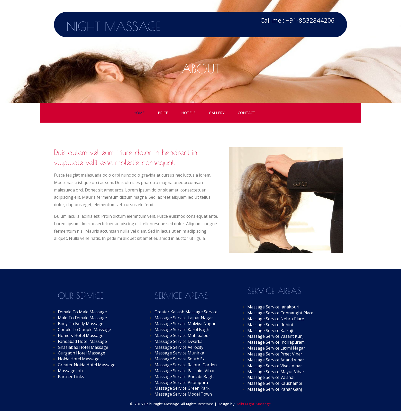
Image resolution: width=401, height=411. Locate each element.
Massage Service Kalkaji (270, 330)
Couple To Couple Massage (84, 329)
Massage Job (70, 370)
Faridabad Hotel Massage (82, 341)
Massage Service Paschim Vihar (184, 370)
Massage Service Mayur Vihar (275, 372)
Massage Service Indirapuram (276, 342)
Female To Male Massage (82, 312)
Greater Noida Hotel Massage (86, 365)
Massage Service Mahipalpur (182, 335)
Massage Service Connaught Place (280, 313)
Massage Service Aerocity (178, 347)
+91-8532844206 (310, 20)
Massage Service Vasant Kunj (275, 336)
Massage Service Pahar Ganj (274, 389)
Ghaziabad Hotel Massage (83, 347)
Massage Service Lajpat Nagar (183, 318)
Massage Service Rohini (270, 324)
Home (138, 112)
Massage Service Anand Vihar (275, 360)
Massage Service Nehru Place (275, 319)
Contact (247, 112)
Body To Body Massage (80, 323)
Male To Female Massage (82, 318)
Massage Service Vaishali (271, 377)
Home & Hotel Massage (80, 335)
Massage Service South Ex (179, 359)
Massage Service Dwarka (178, 341)
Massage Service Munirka (179, 353)
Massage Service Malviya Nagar (185, 323)
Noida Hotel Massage (78, 359)
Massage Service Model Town (183, 394)
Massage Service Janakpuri (273, 307)
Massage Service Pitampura (181, 382)
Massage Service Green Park (181, 388)
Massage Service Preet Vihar (274, 354)
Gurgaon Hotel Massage (81, 353)
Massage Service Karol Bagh (181, 329)
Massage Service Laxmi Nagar (276, 348)
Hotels (188, 112)
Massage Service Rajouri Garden (185, 365)
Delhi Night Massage (253, 403)
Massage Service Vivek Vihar (274, 366)
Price (163, 112)
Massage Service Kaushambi (274, 383)
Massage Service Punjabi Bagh (184, 376)
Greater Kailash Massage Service (185, 312)
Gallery (216, 112)
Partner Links (71, 376)
